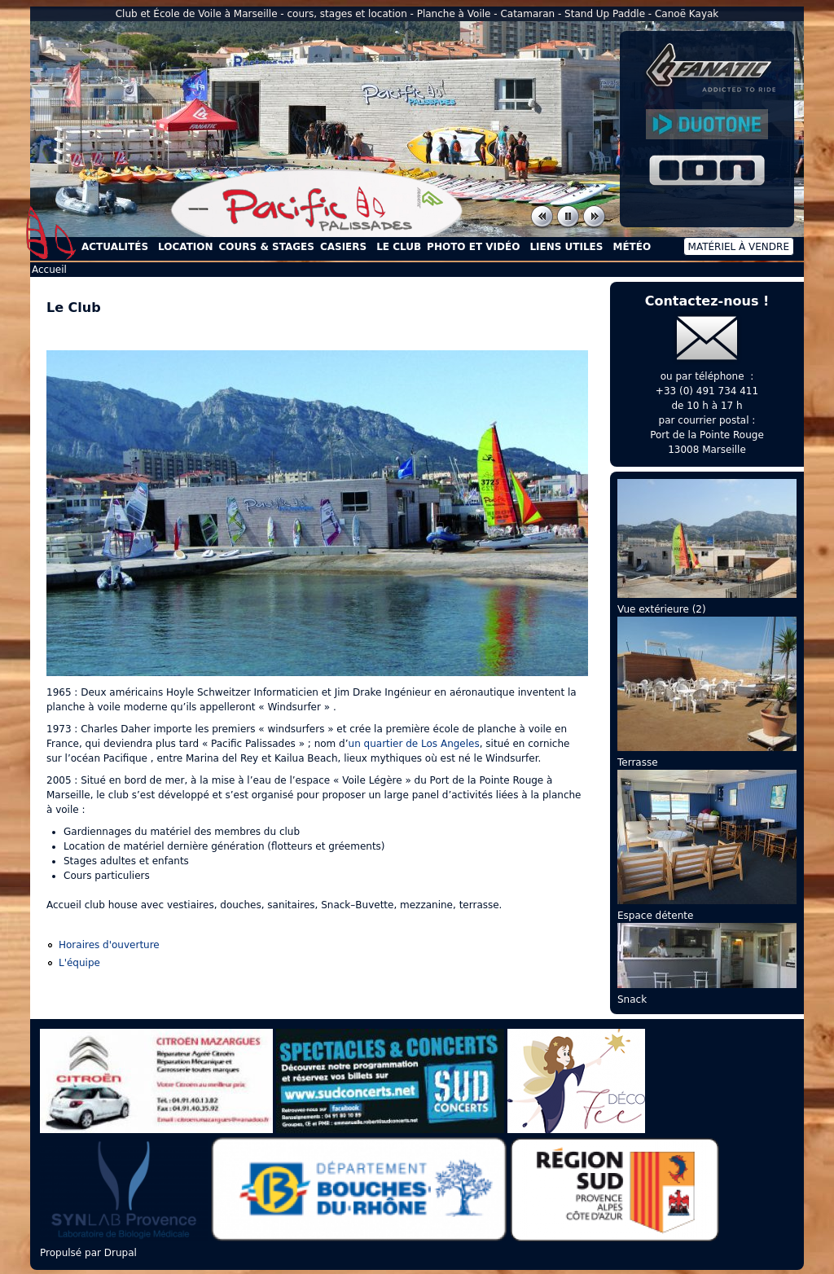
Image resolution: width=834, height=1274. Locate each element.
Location (185, 247)
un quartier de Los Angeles (414, 743)
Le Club (398, 247)
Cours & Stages (266, 247)
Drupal (120, 1253)
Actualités (114, 247)
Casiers (343, 247)
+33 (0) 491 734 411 (707, 391)
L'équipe (79, 963)
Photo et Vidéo (473, 247)
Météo (631, 247)
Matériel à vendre (738, 247)
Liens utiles (566, 247)
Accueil (51, 233)
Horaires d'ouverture (109, 945)
